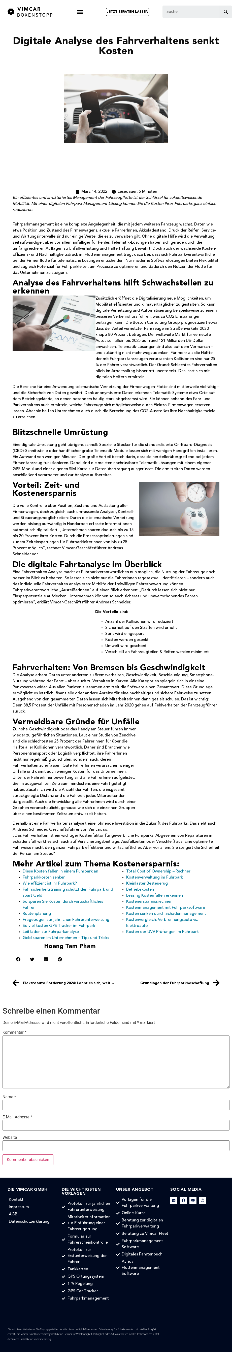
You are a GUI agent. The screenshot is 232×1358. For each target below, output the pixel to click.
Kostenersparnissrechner (149, 902)
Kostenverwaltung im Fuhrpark (154, 878)
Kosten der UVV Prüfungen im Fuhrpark (162, 932)
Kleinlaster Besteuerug (147, 884)
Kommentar (14, 1032)
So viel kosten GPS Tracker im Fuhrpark (59, 926)
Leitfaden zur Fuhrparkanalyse (51, 932)
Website (10, 1138)
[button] (80, 12)
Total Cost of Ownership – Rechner (158, 871)
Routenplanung (37, 914)
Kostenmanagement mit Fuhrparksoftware (165, 908)
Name (9, 1097)
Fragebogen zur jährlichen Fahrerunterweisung (66, 920)
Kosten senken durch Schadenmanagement (166, 914)
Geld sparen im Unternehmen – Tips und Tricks (66, 938)
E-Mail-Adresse (17, 1117)
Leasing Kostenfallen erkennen (154, 896)
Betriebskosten (140, 890)
